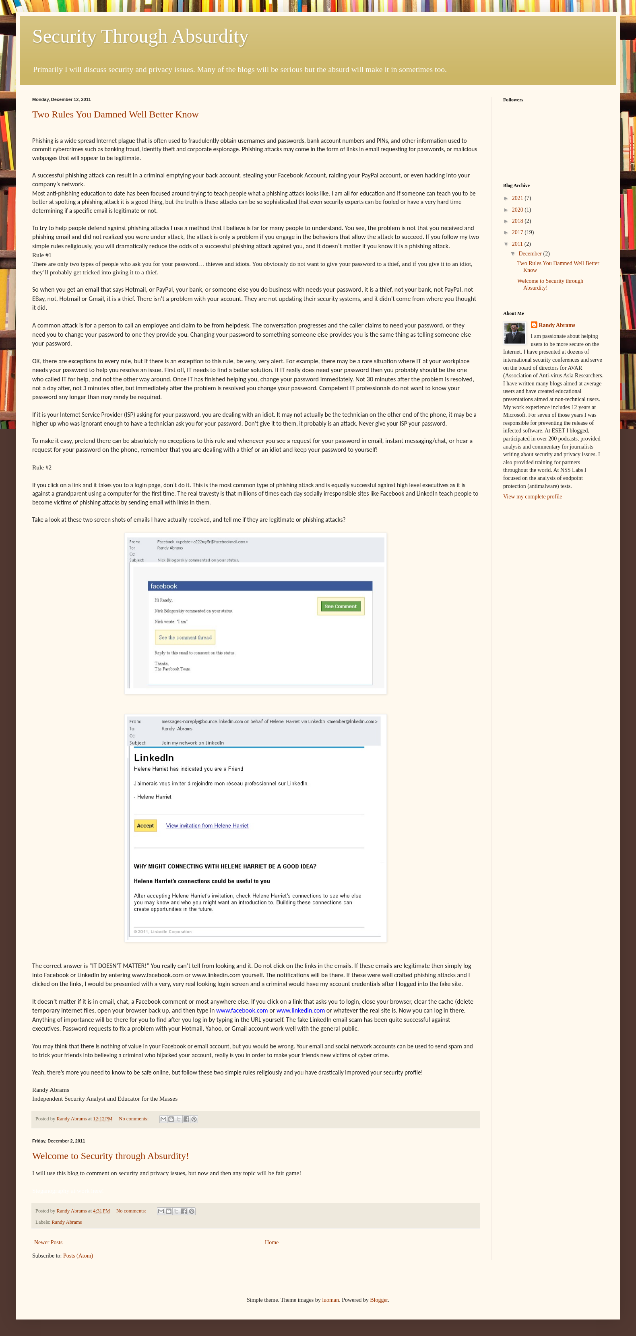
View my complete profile (532, 497)
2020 (518, 210)
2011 (518, 244)
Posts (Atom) (78, 1256)
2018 (518, 221)
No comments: (134, 1119)
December (530, 254)
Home (272, 1242)
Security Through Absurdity (140, 36)
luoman (330, 1300)
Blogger (379, 1300)
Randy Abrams (67, 1222)
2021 (518, 198)
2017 (518, 232)
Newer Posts (48, 1242)
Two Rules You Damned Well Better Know (115, 114)
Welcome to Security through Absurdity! (110, 1156)
